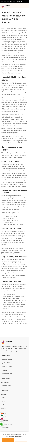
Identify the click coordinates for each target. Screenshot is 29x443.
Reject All (21, 440)
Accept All (8, 440)
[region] (14, 437)
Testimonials (4, 420)
